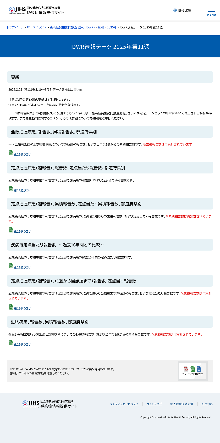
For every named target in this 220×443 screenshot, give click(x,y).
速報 (101, 27)
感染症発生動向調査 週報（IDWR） (72, 27)
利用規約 (207, 404)
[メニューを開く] (211, 10)
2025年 (112, 27)
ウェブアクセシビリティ (124, 404)
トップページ (15, 27)
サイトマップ (154, 404)
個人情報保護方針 (181, 404)
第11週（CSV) (22, 154)
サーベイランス (37, 27)
